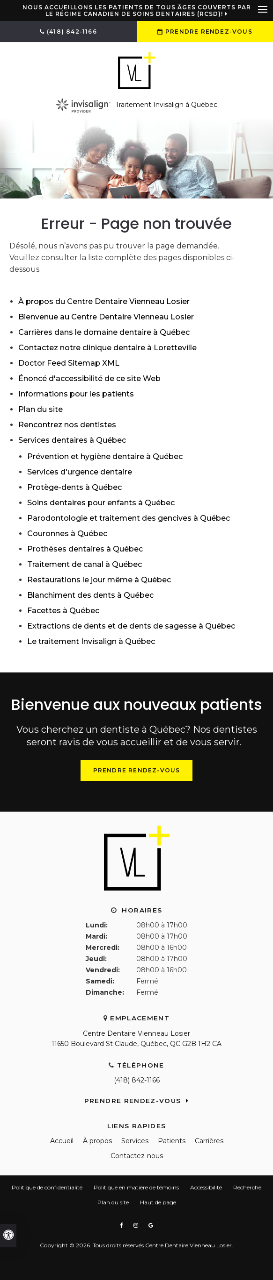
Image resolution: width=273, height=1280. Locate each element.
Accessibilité (206, 1187)
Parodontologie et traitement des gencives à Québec (128, 518)
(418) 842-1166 (137, 1080)
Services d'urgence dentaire (79, 471)
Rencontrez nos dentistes (67, 424)
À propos (97, 1141)
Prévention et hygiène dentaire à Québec (105, 456)
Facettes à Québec (63, 610)
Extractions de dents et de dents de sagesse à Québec (131, 626)
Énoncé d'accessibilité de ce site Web (89, 378)
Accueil (62, 1141)
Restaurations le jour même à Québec (99, 579)
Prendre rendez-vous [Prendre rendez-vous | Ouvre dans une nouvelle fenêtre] (208, 31)
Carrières (209, 1141)
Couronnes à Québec (67, 533)
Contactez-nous (137, 1156)
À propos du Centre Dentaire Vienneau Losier (104, 301)
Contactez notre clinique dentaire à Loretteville (107, 347)
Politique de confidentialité (47, 1187)
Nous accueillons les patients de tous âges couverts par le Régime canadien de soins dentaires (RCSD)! (136, 10)
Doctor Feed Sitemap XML (68, 363)
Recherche (247, 1187)
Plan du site (40, 409)
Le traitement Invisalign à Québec (91, 641)
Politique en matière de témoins (136, 1187)
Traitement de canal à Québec (84, 564)
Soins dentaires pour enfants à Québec (101, 502)
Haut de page (158, 1202)
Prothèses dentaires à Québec (85, 549)
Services (134, 1141)
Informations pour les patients (76, 393)
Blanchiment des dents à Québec (90, 595)
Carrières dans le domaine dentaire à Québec (104, 332)
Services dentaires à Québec (72, 440)
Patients (171, 1141)
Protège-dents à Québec (74, 487)
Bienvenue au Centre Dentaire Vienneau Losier (106, 316)
